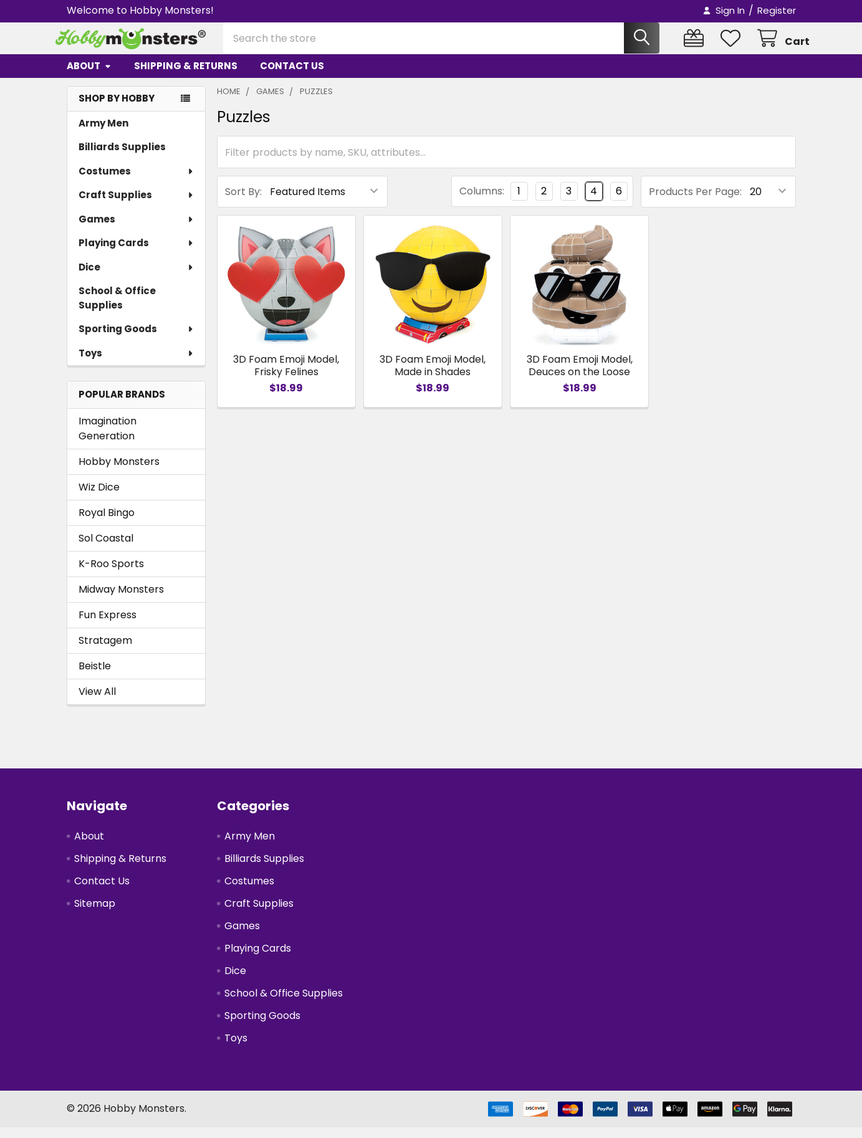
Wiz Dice (99, 497)
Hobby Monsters (119, 472)
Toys (136, 363)
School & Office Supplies (117, 308)
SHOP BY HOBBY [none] (117, 108)
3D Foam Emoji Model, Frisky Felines (286, 376)
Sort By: (243, 202)
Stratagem (105, 651)
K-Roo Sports (111, 574)
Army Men (103, 133)
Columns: (481, 201)
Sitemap (94, 914)
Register (776, 10)
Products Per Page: (695, 202)
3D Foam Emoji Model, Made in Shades (433, 376)
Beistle (95, 676)
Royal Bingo (107, 523)
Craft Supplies (136, 205)
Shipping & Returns (185, 76)
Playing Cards (136, 253)
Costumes (136, 181)
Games (136, 229)
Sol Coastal (106, 549)
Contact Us (292, 76)
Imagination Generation (107, 439)
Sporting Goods (136, 339)
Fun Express (107, 625)
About (89, 76)
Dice (136, 277)
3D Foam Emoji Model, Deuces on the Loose (580, 376)
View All (97, 702)
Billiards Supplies (122, 157)
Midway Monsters (121, 600)
